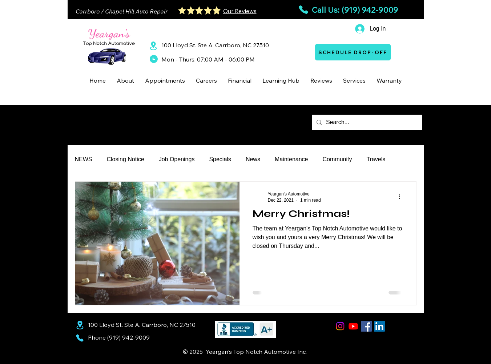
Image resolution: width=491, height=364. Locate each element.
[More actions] (402, 196)
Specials (220, 159)
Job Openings (177, 159)
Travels (375, 159)
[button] (125, 80)
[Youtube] (353, 326)
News (253, 159)
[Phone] (80, 338)
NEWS (83, 159)
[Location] (153, 45)
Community (337, 159)
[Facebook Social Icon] (366, 326)
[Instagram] (340, 326)
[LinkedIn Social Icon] (379, 326)
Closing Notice (125, 159)
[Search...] (366, 122)
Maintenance (291, 159)
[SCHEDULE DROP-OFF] (353, 52)
